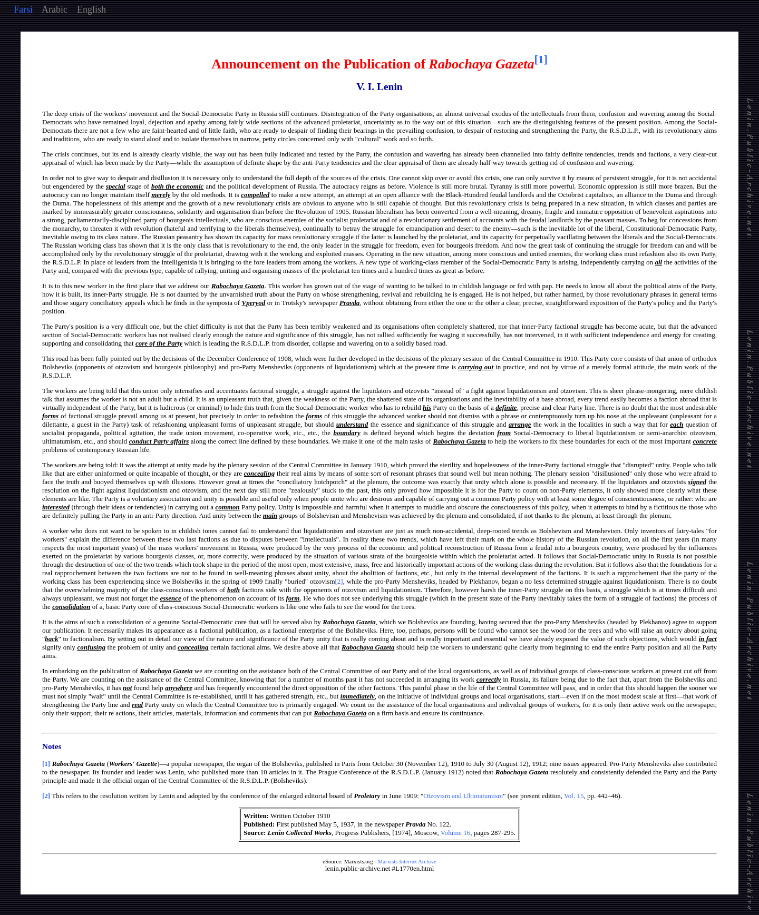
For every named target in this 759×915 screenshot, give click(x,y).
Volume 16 (455, 833)
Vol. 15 (573, 796)
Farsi (23, 9)
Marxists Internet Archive (407, 861)
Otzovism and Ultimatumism (463, 796)
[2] (339, 581)
